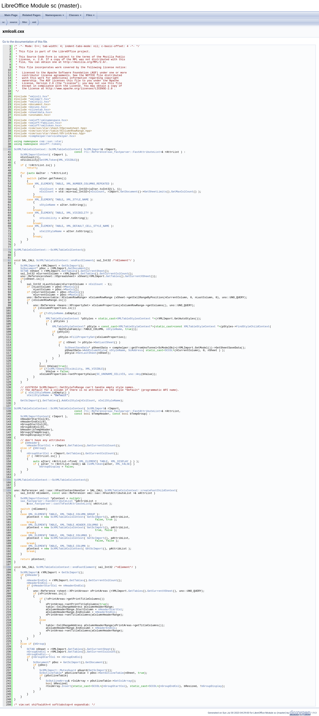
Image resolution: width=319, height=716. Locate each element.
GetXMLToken (48, 160)
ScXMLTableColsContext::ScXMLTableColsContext (49, 408)
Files (90, 15)
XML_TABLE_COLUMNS (73, 535)
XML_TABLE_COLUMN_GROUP (77, 514)
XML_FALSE (123, 464)
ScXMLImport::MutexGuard (57, 670)
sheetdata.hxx (40, 112)
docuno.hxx (38, 107)
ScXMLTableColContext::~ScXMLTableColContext (48, 250)
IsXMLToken (55, 369)
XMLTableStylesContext (62, 318)
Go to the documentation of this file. (25, 41)
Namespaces (54, 15)
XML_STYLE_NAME (77, 199)
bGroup (39, 448)
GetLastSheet (104, 342)
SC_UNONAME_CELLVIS (111, 374)
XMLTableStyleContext (68, 326)
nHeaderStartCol (38, 445)
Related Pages (31, 15)
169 (7, 490)
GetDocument (129, 191)
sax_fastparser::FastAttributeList (46, 501)
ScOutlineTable (50, 673)
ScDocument (28, 268)
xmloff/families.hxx (45, 123)
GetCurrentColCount (114, 273)
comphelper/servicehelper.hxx (52, 136)
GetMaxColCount (182, 191)
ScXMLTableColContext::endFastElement (64, 260)
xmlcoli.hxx (38, 96)
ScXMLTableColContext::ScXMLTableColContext (47, 149)
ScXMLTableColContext (66, 548)
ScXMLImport (92, 149)
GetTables (69, 271)
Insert (66, 686)
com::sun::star (50, 141)
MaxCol (69, 287)
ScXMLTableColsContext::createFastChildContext (140, 490)
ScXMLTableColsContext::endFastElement (65, 567)
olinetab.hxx (39, 109)
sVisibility (48, 218)
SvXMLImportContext (34, 498)
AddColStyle (70, 400)
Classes (75, 15)
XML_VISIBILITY (77, 213)
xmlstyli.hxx (39, 102)
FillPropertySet (83, 337)
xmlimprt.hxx (39, 99)
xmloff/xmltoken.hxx (45, 125)
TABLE (59, 184)
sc (3, 22)
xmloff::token (49, 144)
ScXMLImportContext (34, 154)
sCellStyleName (50, 231)
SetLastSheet (87, 353)
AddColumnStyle (95, 350)
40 (7, 149)
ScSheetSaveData (77, 347)
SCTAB (24, 271)
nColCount (46, 189)
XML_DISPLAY (119, 461)
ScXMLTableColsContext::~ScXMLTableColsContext (49, 480)
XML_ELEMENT (43, 184)
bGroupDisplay (49, 466)
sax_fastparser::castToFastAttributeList (59, 503)
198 (7, 567)
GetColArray (122, 681)
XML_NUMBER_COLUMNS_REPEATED (87, 184)
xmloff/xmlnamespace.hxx (48, 120)
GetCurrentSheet (93, 271)
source (13, 22)
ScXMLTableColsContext (67, 517)
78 (7, 250)
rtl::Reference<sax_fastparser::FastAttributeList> (123, 152)
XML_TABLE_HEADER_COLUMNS (79, 525)
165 (7, 480)
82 (7, 260)
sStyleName (47, 205)
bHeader (32, 443)
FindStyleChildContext (253, 326)
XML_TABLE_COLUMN (72, 546)
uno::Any (134, 374)
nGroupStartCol (38, 453)
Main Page (10, 15)
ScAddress (135, 350)
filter (24, 22)
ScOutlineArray (57, 681)
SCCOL (169, 350)
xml (34, 22)
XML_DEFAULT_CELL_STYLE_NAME (87, 226)
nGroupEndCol (36, 652)
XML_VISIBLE (67, 160)
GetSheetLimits (155, 191)
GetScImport (70, 265)
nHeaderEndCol (37, 580)
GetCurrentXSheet (138, 276)
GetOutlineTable (111, 673)
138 (7, 408)
